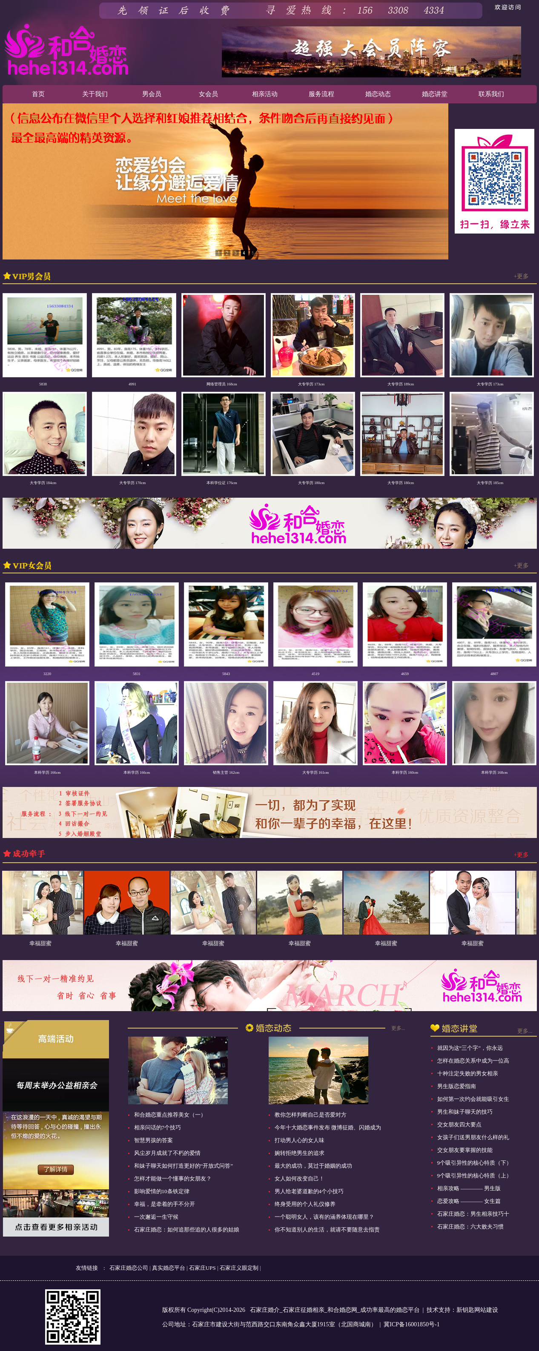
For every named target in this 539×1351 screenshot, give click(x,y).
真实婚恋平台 (168, 1268)
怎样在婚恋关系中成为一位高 (473, 1060)
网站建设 (486, 1310)
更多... (398, 1028)
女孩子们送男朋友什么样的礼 (473, 1137)
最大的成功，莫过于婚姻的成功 (313, 1166)
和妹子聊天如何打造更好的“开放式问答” (183, 1166)
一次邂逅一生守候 (156, 1217)
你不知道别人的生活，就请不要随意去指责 (327, 1229)
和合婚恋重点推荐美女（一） (170, 1115)
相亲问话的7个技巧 (157, 1127)
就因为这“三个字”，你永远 (470, 1048)
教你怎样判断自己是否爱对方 (311, 1115)
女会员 (208, 94)
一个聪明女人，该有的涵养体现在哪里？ (324, 1217)
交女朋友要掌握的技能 (465, 1150)
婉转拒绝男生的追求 (299, 1153)
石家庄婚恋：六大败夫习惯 (470, 1226)
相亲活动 (265, 94)
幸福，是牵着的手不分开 (164, 1204)
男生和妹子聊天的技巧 (465, 1112)
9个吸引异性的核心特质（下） (474, 1163)
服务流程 (321, 94)
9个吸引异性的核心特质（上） (474, 1175)
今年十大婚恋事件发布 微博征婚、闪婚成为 (328, 1127)
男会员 (151, 94)
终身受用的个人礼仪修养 (305, 1204)
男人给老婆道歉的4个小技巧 (309, 1191)
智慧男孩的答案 (153, 1140)
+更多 (521, 276)
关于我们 (95, 94)
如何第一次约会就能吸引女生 (473, 1099)
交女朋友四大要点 (459, 1124)
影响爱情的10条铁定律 (161, 1191)
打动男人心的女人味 (299, 1140)
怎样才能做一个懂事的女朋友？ (173, 1178)
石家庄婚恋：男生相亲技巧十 (473, 1214)
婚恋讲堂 (434, 94)
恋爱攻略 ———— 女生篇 (469, 1201)
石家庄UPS (202, 1268)
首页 (38, 94)
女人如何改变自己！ (299, 1178)
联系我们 (491, 94)
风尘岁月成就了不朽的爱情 (167, 1153)
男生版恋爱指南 (456, 1086)
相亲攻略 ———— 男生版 (469, 1188)
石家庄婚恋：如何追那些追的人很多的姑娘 (186, 1229)
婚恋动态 (378, 94)
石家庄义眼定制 (239, 1268)
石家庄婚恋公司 (128, 1268)
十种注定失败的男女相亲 (467, 1073)
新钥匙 (465, 1310)
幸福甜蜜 (48, 943)
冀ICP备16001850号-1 (411, 1324)
